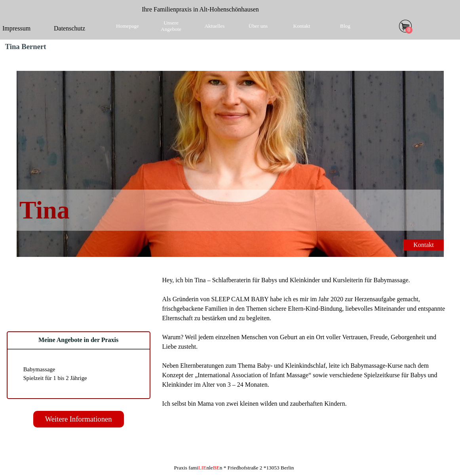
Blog (345, 26)
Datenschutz (69, 28)
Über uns (258, 26)
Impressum (16, 28)
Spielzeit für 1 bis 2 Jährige (55, 378)
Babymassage (39, 369)
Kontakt (301, 26)
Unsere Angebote (171, 26)
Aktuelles (214, 26)
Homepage (127, 26)
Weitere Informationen (78, 419)
